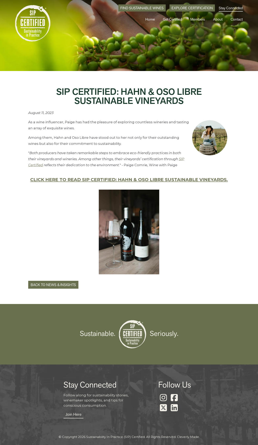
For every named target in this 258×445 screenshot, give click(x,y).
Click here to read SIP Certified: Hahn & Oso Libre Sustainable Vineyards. (129, 179)
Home (152, 19)
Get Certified (174, 19)
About (218, 19)
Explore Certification (192, 8)
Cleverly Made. (188, 437)
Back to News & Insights (53, 284)
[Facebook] (174, 398)
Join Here (73, 414)
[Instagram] (163, 398)
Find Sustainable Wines (142, 8)
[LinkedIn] (174, 408)
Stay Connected (231, 8)
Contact (237, 19)
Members (198, 19)
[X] (163, 408)
